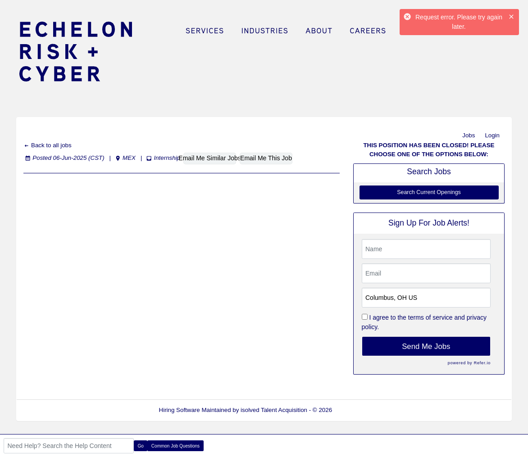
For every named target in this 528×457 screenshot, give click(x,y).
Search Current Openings (429, 192)
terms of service (430, 317)
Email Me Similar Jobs (209, 158)
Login (492, 135)
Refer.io (482, 363)
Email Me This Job (266, 158)
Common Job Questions (175, 445)
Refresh (358, 410)
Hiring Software (179, 410)
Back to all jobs (47, 145)
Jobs (468, 135)
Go (141, 445)
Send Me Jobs (426, 346)
